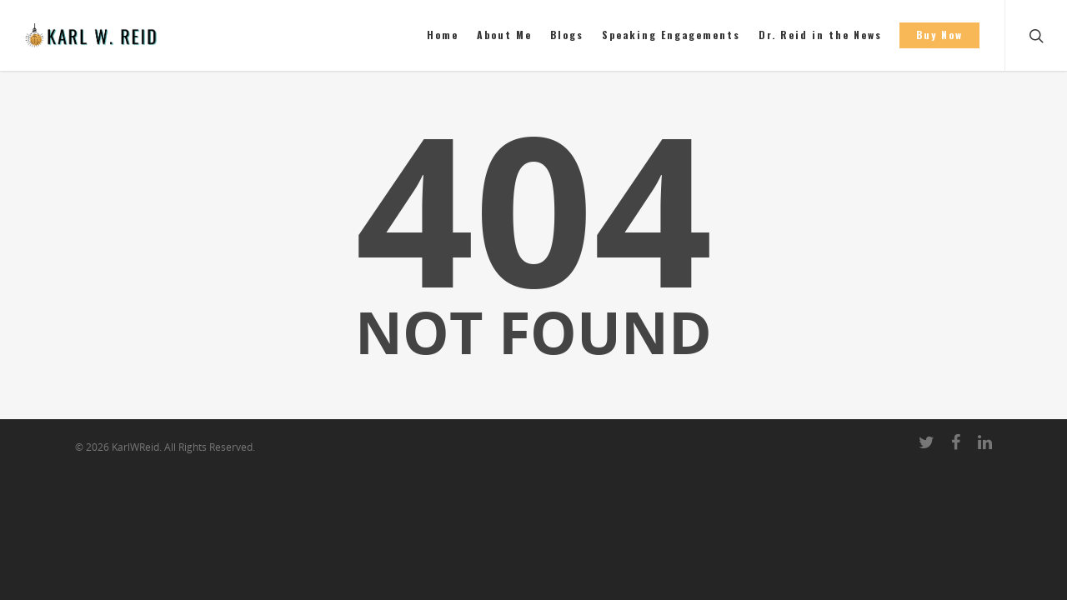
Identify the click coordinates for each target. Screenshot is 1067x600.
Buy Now (939, 35)
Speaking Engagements (671, 35)
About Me (504, 35)
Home (442, 35)
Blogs (567, 35)
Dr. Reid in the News (820, 35)
